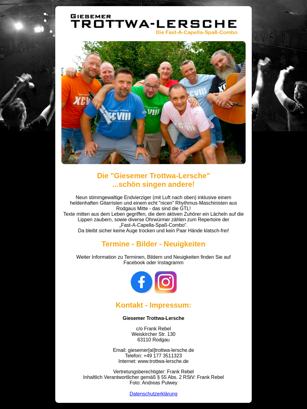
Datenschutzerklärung (153, 393)
